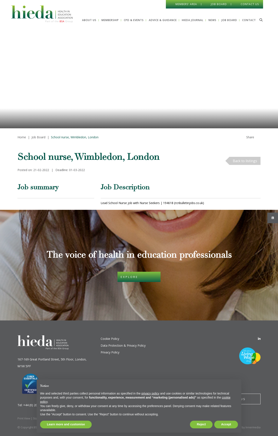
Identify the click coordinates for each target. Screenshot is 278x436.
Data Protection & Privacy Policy (123, 345)
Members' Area (186, 4)
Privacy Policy (110, 352)
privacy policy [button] (150, 393)
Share (250, 137)
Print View (23, 418)
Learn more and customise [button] (66, 424)
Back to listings (245, 161)
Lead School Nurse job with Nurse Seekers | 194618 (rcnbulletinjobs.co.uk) (152, 203)
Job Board (219, 4)
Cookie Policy (110, 339)
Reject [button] (201, 424)
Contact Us (250, 4)
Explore (129, 277)
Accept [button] (226, 424)
